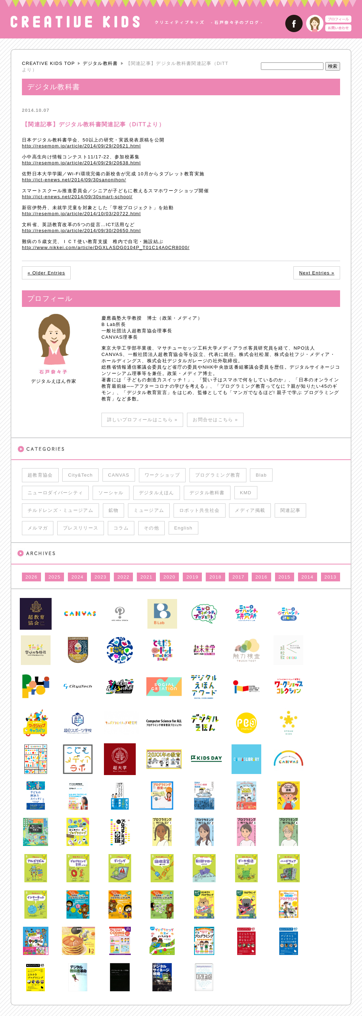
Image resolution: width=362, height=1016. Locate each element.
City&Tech (80, 475)
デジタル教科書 (100, 63)
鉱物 (114, 510)
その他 (151, 528)
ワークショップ (162, 475)
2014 (308, 577)
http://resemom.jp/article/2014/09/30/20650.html (81, 230)
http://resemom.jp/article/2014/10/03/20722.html (81, 213)
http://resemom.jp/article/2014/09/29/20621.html (81, 146)
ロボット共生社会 (199, 510)
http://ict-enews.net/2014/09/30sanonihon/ (74, 179)
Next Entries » (316, 273)
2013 (331, 577)
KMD (246, 492)
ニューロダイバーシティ (55, 492)
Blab (261, 475)
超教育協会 (40, 475)
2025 (54, 577)
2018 (215, 577)
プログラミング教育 (218, 475)
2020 (169, 577)
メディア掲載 (250, 510)
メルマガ (38, 528)
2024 (77, 577)
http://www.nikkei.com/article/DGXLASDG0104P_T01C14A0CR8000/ (105, 247)
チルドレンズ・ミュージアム (60, 510)
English (183, 528)
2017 (238, 577)
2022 (123, 577)
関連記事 (290, 510)
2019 (192, 577)
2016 (261, 577)
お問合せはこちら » (215, 419)
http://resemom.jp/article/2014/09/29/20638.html (81, 162)
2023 (100, 577)
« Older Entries (46, 273)
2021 (146, 577)
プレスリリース (80, 528)
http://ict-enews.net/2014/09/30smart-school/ (77, 196)
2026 (31, 577)
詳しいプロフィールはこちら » (142, 419)
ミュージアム (149, 510)
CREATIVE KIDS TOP (48, 63)
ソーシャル (111, 492)
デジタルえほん (156, 492)
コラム (121, 528)
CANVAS (118, 475)
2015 (285, 577)
